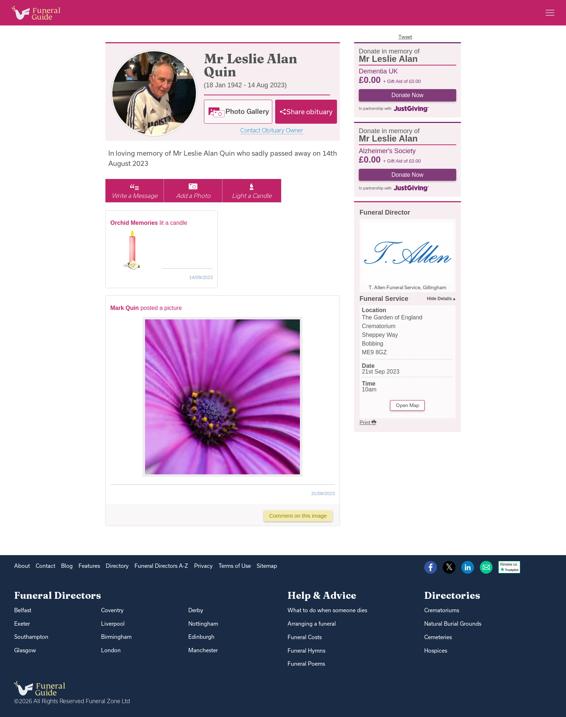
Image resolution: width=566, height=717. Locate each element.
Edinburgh (201, 637)
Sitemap (267, 566)
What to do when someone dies (327, 610)
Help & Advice (322, 595)
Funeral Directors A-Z (161, 566)
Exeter (22, 624)
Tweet (405, 37)
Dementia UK (378, 71)
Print (368, 422)
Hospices (435, 651)
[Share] (306, 112)
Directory (117, 566)
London (111, 650)
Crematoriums (441, 610)
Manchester (203, 650)
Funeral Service (384, 298)
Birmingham (116, 637)
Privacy (203, 566)
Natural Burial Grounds (452, 624)
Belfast (22, 610)
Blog (67, 566)
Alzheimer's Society (387, 150)
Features (89, 566)
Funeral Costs (305, 637)
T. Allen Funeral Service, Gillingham (407, 287)
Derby (195, 610)
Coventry (112, 610)
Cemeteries (438, 637)
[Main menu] (550, 13)
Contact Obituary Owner (271, 130)
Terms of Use (234, 566)
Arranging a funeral (312, 624)
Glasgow (25, 650)
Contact (45, 566)
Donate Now (408, 95)
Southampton (31, 637)
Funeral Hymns (306, 651)
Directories (452, 595)
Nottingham (203, 624)
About (22, 566)
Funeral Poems (306, 664)
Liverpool (113, 624)
